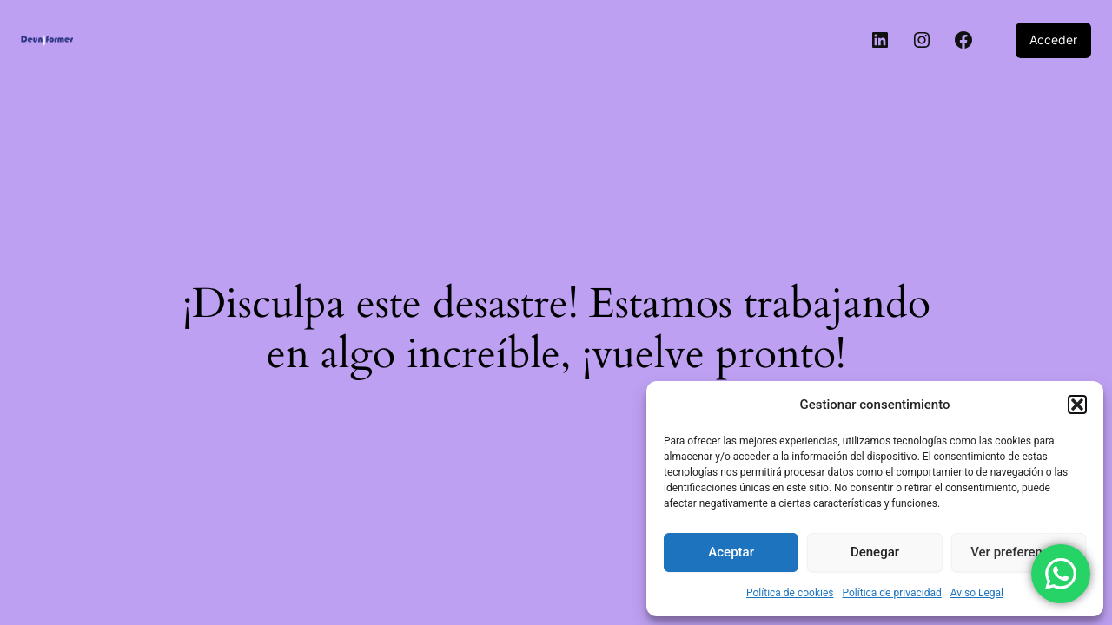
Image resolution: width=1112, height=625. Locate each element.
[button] (1077, 404)
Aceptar (731, 552)
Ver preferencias (1018, 552)
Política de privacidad (892, 593)
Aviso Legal (976, 593)
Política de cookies (790, 593)
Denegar (875, 552)
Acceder (1053, 39)
